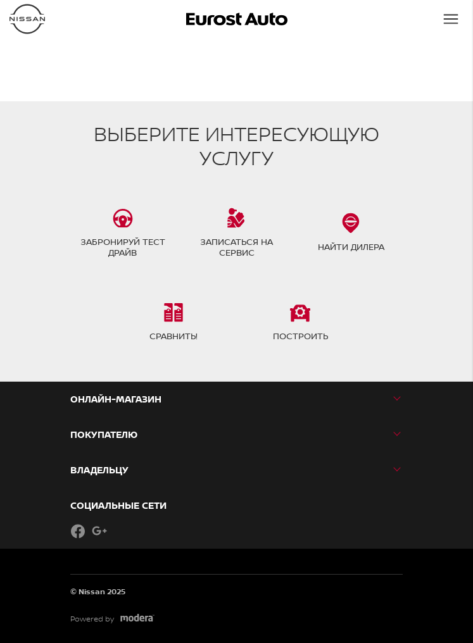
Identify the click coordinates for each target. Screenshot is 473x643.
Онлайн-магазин (115, 399)
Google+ (99, 531)
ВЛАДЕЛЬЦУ (99, 470)
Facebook (77, 531)
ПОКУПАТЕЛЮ (103, 434)
